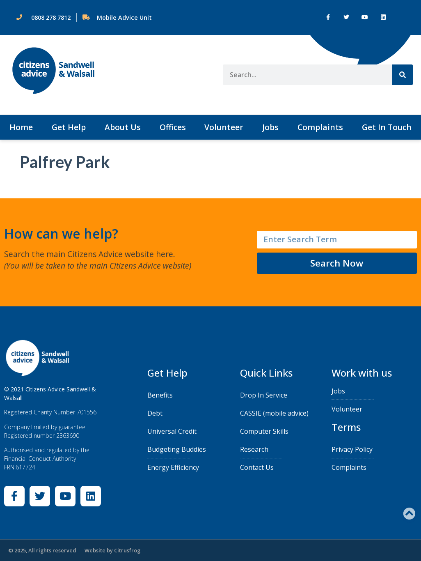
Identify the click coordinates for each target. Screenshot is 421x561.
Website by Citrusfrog (112, 550)
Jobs (270, 127)
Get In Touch (387, 127)
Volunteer (223, 127)
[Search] (402, 74)
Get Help (69, 127)
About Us (123, 127)
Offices (173, 127)
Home (21, 127)
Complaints (320, 127)
